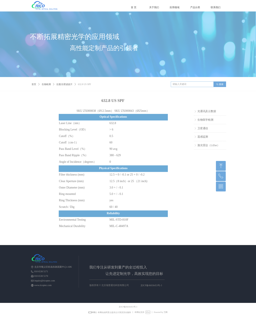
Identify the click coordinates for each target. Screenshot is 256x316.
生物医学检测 (205, 119)
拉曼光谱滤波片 (64, 84)
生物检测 (46, 84)
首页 (34, 84)
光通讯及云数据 (206, 111)
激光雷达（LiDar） (208, 145)
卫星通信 (202, 128)
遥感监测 (202, 136)
